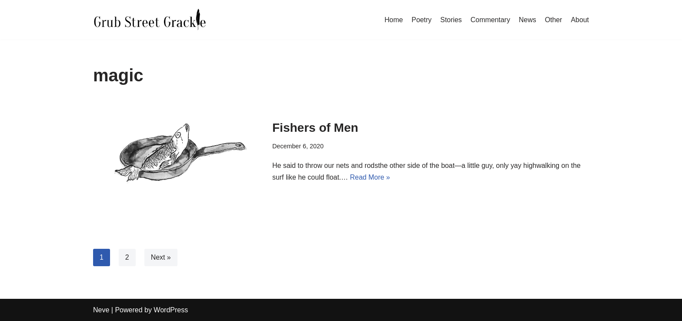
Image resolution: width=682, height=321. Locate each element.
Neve (101, 310)
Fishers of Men (315, 127)
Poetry (421, 19)
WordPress (171, 310)
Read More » (371, 177)
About (580, 19)
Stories (450, 19)
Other (553, 19)
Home (393, 19)
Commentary (490, 19)
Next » (161, 257)
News (527, 19)
